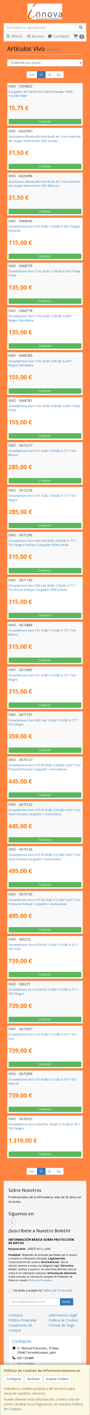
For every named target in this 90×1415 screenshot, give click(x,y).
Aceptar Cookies (57, 1379)
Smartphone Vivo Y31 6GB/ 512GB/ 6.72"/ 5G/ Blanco (42, 632)
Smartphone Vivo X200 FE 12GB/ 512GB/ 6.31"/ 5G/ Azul (43, 946)
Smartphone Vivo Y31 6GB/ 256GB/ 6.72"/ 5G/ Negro (42, 497)
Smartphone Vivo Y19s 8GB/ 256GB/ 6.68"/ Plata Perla (44, 408)
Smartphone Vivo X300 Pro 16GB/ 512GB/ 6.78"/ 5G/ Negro (44, 1126)
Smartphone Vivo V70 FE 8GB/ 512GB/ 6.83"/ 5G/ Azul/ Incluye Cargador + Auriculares (44, 857)
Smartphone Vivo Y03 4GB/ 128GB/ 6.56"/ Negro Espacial (44, 228)
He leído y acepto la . (43, 1290)
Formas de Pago (62, 1325)
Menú (14, 36)
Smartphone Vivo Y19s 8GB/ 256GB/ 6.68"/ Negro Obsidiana (40, 363)
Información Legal (63, 1315)
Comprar (45, 121)
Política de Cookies (63, 1320)
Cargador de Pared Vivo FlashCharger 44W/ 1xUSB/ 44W (40, 93)
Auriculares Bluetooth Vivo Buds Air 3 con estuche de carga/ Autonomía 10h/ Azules (44, 138)
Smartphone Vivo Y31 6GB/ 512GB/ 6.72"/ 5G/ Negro (42, 677)
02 (49, 75)
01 (41, 75)
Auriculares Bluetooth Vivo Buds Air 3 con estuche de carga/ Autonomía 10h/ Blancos (44, 183)
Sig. (58, 75)
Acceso (35, 36)
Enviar (66, 1302)
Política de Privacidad (40, 1280)
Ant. (32, 75)
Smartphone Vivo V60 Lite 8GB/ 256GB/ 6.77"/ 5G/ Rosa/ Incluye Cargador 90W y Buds (42, 587)
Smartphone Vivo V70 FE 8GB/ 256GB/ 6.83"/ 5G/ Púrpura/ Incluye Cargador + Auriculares (44, 767)
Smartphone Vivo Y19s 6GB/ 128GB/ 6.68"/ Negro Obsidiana (40, 318)
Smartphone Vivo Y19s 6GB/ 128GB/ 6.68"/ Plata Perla (44, 273)
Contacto (59, 36)
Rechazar (33, 1379)
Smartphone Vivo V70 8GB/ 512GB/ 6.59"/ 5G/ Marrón (42, 1081)
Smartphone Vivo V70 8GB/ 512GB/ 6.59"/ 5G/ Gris (42, 1036)
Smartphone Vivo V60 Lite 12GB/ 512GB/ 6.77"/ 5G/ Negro (43, 722)
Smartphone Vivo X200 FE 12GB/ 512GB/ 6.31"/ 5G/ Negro (43, 991)
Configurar (13, 1379)
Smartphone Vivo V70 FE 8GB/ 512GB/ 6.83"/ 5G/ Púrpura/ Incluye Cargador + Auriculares (44, 902)
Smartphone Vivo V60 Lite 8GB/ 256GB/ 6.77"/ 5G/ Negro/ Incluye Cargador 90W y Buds (42, 542)
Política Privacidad (22, 1320)
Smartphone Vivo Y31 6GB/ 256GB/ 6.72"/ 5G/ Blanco (42, 453)
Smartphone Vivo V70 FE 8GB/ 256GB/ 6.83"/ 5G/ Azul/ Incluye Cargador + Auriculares (44, 812)
